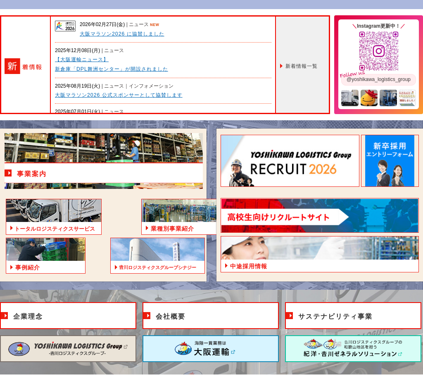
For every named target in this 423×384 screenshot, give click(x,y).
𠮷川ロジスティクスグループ (68, 348)
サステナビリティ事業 (335, 316)
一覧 (301, 66)
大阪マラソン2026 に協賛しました (122, 34)
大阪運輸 (211, 348)
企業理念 (28, 316)
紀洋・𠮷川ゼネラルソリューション (353, 348)
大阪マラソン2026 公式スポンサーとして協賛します (119, 95)
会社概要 (170, 316)
